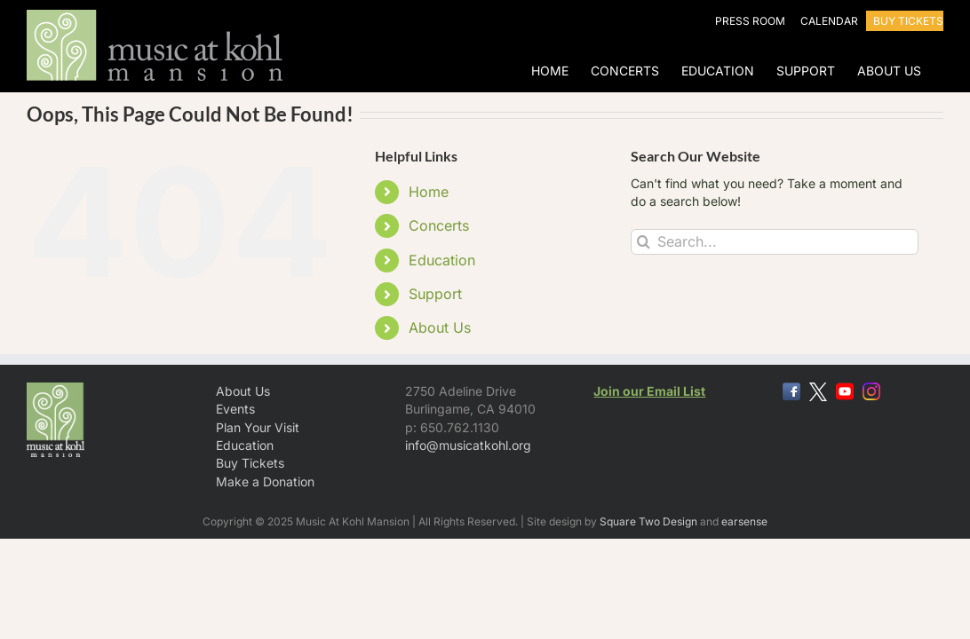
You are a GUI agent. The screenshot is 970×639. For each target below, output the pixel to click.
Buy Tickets (250, 462)
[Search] (643, 242)
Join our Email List (649, 390)
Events (235, 408)
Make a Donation (265, 481)
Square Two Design (648, 521)
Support (435, 294)
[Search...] (774, 242)
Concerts (439, 225)
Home (429, 192)
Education (442, 260)
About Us (440, 327)
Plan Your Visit (257, 427)
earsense (744, 521)
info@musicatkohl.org (468, 445)
